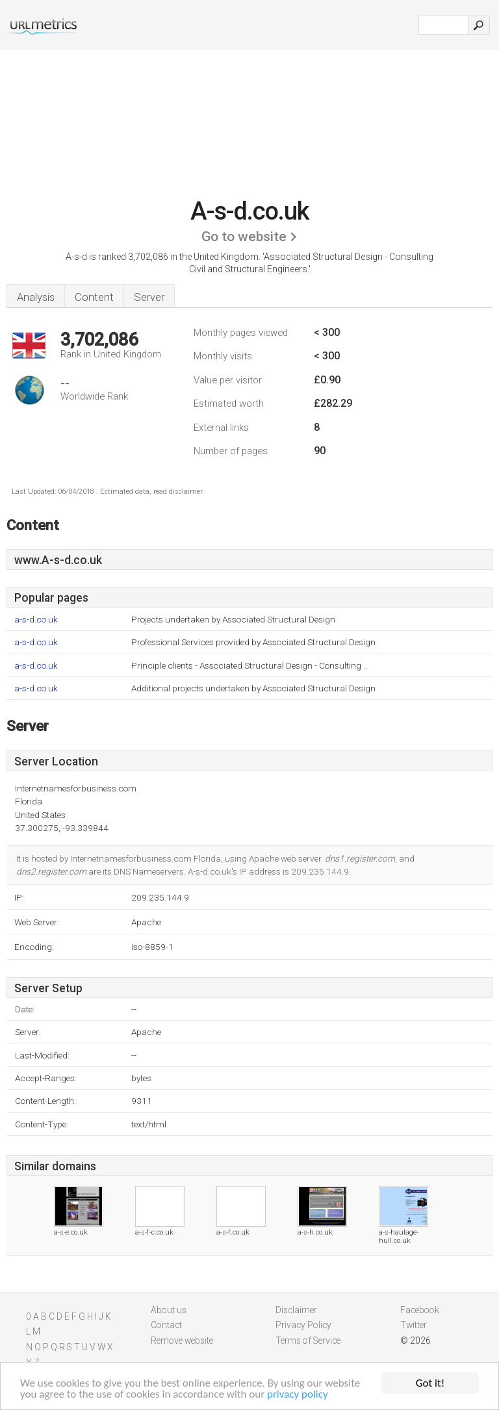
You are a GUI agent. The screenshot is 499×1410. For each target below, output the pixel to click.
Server (149, 296)
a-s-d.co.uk (36, 619)
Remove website (182, 1340)
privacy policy (297, 1397)
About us (168, 1310)
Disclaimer (296, 1310)
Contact (166, 1325)
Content (94, 296)
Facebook (419, 1310)
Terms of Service (307, 1340)
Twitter (413, 1325)
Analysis (36, 296)
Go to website (244, 236)
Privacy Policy (303, 1325)
